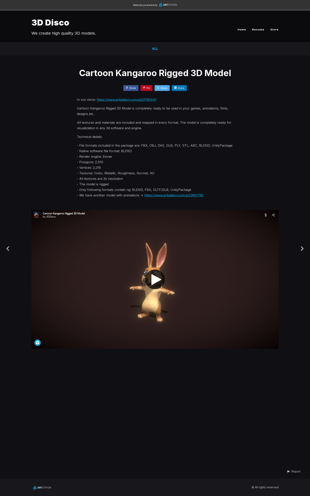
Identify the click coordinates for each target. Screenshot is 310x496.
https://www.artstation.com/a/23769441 (126, 100)
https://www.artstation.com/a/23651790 (173, 195)
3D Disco (50, 22)
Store (274, 29)
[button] (293, 471)
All (155, 49)
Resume (258, 29)
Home (242, 29)
